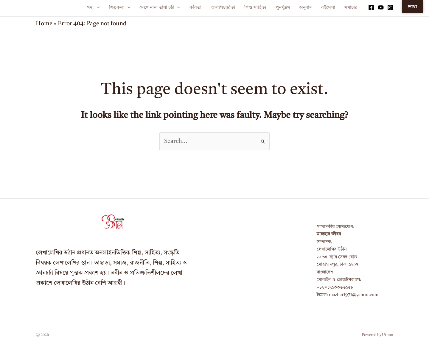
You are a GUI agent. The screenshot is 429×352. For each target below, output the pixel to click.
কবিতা (195, 7)
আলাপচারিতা (223, 7)
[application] (97, 7)
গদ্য (93, 7)
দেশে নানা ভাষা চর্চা (159, 7)
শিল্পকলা (119, 7)
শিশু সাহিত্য (255, 7)
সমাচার (351, 7)
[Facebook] (371, 7)
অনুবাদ (305, 7)
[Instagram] (390, 7)
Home (44, 24)
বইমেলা (328, 7)
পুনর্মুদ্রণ (283, 7)
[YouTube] (381, 7)
